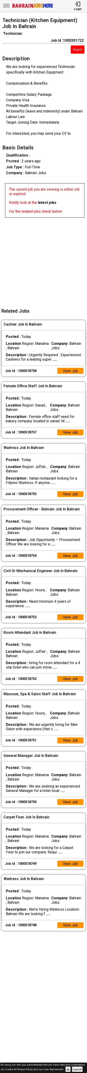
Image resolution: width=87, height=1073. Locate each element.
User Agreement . (53, 1069)
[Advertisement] (43, 261)
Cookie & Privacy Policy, (19, 1069)
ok (68, 1069)
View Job (70, 371)
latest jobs (47, 202)
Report (77, 49)
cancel (77, 1069)
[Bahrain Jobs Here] (33, 7)
